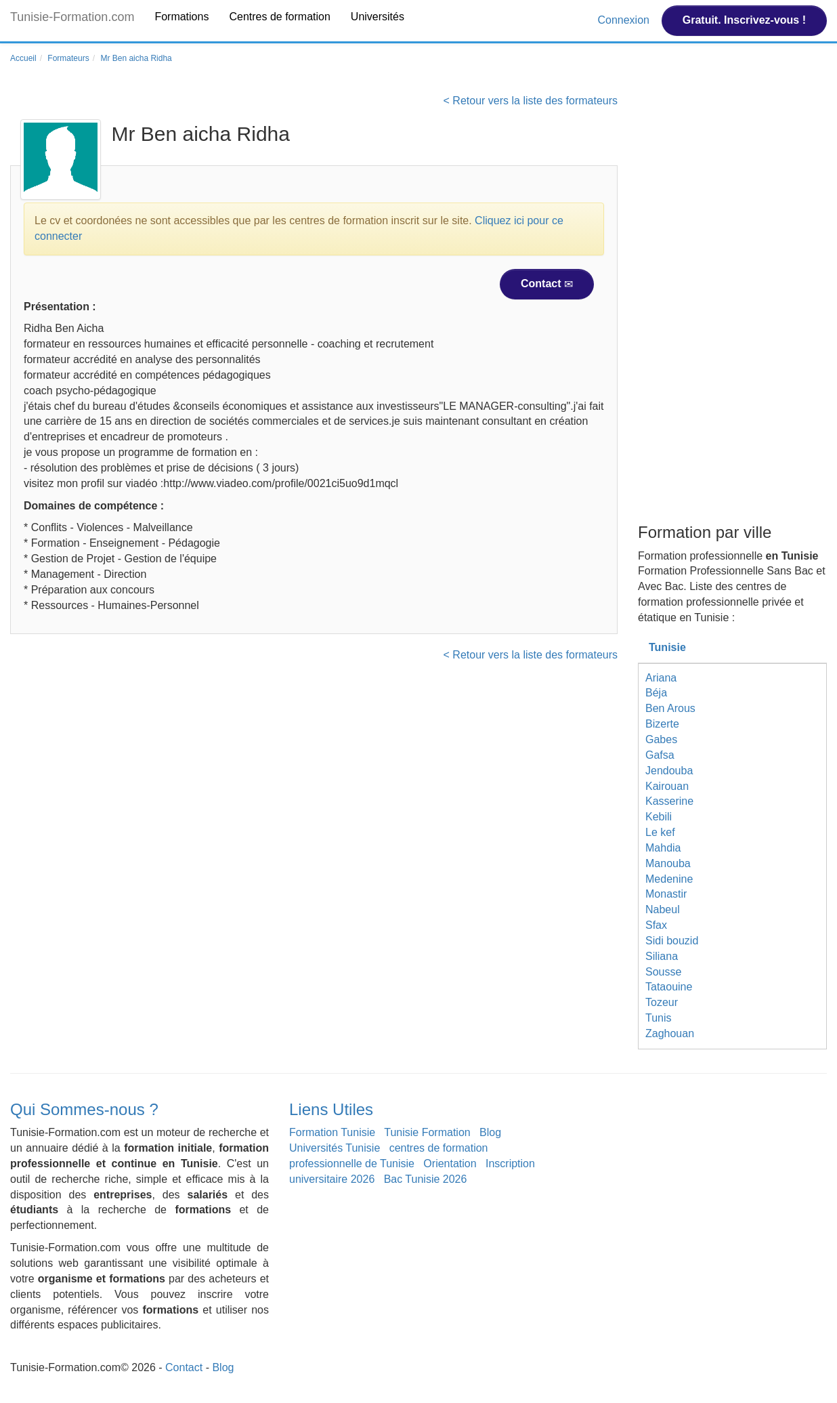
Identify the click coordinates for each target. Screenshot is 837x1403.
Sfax (656, 925)
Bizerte (662, 724)
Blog (490, 1132)
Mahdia (663, 848)
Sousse (663, 972)
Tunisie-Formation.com (72, 17)
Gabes (661, 739)
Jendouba (669, 770)
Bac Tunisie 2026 (425, 1179)
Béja (656, 692)
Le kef (660, 832)
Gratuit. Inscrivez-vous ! (744, 20)
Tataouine (668, 986)
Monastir (666, 894)
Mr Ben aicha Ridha (135, 58)
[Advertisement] (732, 307)
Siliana (661, 956)
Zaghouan (669, 1033)
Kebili (658, 816)
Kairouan (667, 786)
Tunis (658, 1018)
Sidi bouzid (671, 940)
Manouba (668, 863)
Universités (377, 16)
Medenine (669, 879)
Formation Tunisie (332, 1132)
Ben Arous (670, 708)
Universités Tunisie (334, 1148)
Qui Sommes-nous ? (84, 1109)
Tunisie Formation (427, 1132)
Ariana (661, 678)
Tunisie (667, 647)
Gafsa (659, 755)
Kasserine (669, 801)
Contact (547, 284)
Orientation (449, 1163)
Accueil (23, 58)
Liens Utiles (331, 1109)
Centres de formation (279, 16)
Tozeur (661, 1002)
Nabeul (662, 909)
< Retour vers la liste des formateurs (531, 100)
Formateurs (68, 58)
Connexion (624, 20)
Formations (181, 16)
